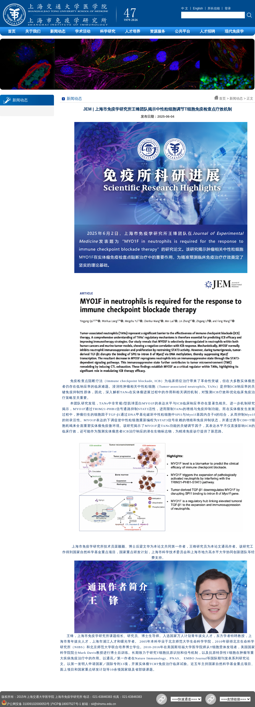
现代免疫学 (234, 31)
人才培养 (132, 31)
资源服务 (157, 31)
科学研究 (107, 31)
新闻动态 (57, 31)
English (198, 8)
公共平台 (182, 31)
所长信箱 (214, 8)
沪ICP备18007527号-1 (65, 704)
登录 (228, 8)
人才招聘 (207, 31)
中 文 (184, 8)
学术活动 (82, 31)
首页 (12, 31)
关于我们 (32, 31)
